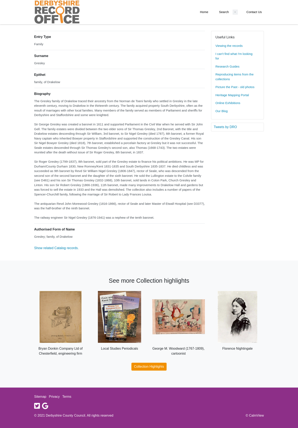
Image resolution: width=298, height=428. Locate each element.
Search (224, 12)
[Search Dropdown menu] (235, 12)
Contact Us (254, 12)
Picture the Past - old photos (234, 87)
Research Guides (227, 66)
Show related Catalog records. (56, 248)
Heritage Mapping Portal (232, 95)
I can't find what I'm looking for (233, 56)
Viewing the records (229, 45)
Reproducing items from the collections (234, 77)
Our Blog (221, 111)
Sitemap (40, 396)
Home (204, 12)
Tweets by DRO (225, 127)
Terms (66, 396)
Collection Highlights (149, 366)
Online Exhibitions (227, 103)
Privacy (54, 396)
